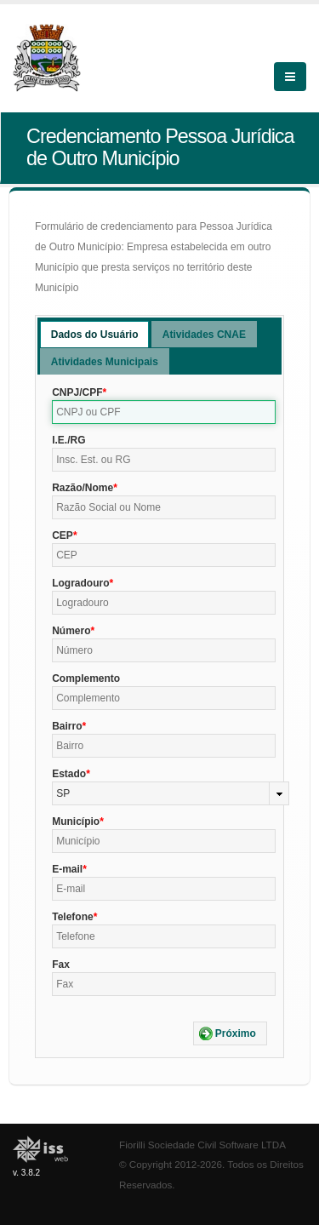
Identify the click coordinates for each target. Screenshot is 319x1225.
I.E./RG (68, 440)
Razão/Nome (82, 488)
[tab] (95, 334)
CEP (62, 535)
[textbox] (164, 412)
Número (71, 631)
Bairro (67, 726)
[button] (230, 1033)
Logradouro (80, 583)
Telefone (72, 917)
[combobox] (170, 793)
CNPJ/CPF (77, 392)
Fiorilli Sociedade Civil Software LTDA (202, 1144)
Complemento (86, 678)
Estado (69, 774)
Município (76, 821)
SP (63, 793)
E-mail (67, 869)
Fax (61, 964)
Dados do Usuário (95, 335)
